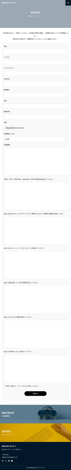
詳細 (12, 134)
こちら (43, 39)
